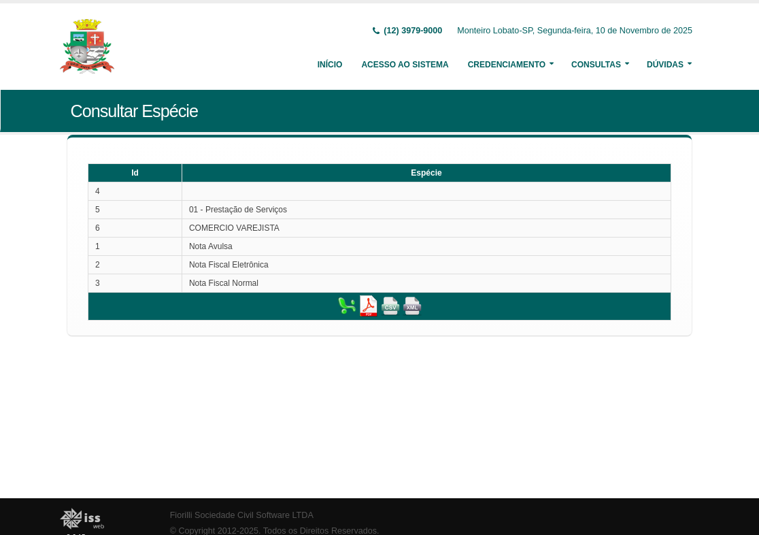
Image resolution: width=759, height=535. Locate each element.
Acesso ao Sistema (404, 64)
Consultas (596, 64)
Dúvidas (665, 64)
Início (330, 64)
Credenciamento (506, 64)
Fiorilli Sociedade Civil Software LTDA (242, 515)
